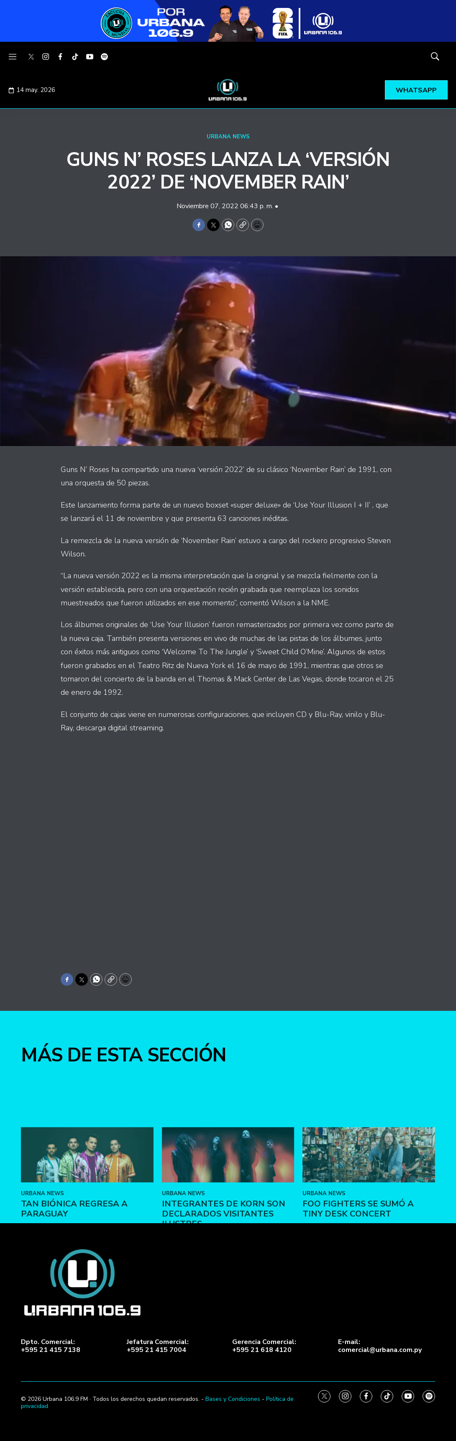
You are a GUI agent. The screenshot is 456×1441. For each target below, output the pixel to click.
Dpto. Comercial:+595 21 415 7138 (50, 1346)
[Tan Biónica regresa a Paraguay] (87, 1200)
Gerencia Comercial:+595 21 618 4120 (264, 1346)
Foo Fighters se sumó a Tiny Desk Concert (358, 1255)
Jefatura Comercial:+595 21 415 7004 (158, 1346)
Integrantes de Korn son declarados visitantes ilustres (223, 1260)
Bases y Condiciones (232, 1399)
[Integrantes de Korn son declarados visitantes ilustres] (228, 1200)
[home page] (228, 89)
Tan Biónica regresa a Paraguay (74, 1255)
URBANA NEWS (228, 136)
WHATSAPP (416, 90)
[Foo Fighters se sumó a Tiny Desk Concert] (368, 1200)
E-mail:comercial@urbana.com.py (380, 1346)
